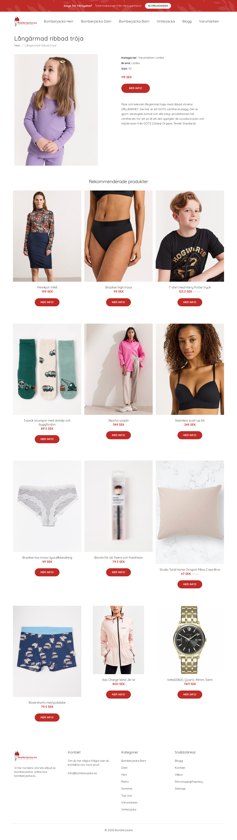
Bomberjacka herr (58, 23)
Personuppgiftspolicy (189, 785)
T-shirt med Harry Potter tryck (190, 291)
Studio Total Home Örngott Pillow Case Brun (190, 573)
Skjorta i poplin (118, 424)
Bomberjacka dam (96, 23)
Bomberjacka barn (134, 23)
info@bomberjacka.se (82, 776)
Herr (124, 778)
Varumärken (209, 23)
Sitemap (180, 792)
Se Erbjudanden (158, 5)
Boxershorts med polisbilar (47, 706)
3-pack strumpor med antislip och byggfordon (47, 425)
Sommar (127, 792)
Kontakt (180, 771)
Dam (124, 771)
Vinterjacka (166, 23)
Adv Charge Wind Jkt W (118, 683)
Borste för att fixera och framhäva (118, 561)
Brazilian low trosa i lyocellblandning (47, 561)
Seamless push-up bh (190, 424)
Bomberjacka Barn (133, 764)
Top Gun (126, 799)
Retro (125, 785)
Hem (17, 48)
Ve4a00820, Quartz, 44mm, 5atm (190, 683)
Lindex (160, 61)
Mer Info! (135, 91)
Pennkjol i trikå (47, 291)
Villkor (179, 778)
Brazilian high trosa (118, 291)
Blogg (187, 23)
